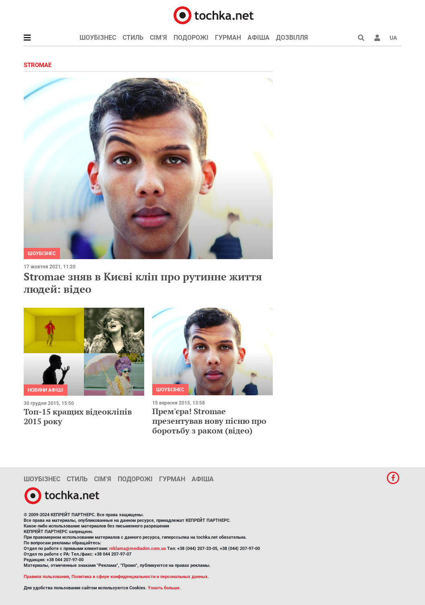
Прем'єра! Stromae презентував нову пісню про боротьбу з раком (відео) (209, 421)
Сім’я (158, 37)
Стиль (133, 37)
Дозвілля (292, 37)
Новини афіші (45, 390)
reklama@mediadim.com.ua (137, 548)
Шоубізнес (98, 37)
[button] (377, 37)
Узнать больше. (164, 588)
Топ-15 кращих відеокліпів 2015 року (78, 416)
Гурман (228, 37)
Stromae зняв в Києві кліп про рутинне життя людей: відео (143, 283)
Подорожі (191, 37)
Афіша (258, 37)
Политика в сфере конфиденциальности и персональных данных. (140, 576)
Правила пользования (46, 576)
